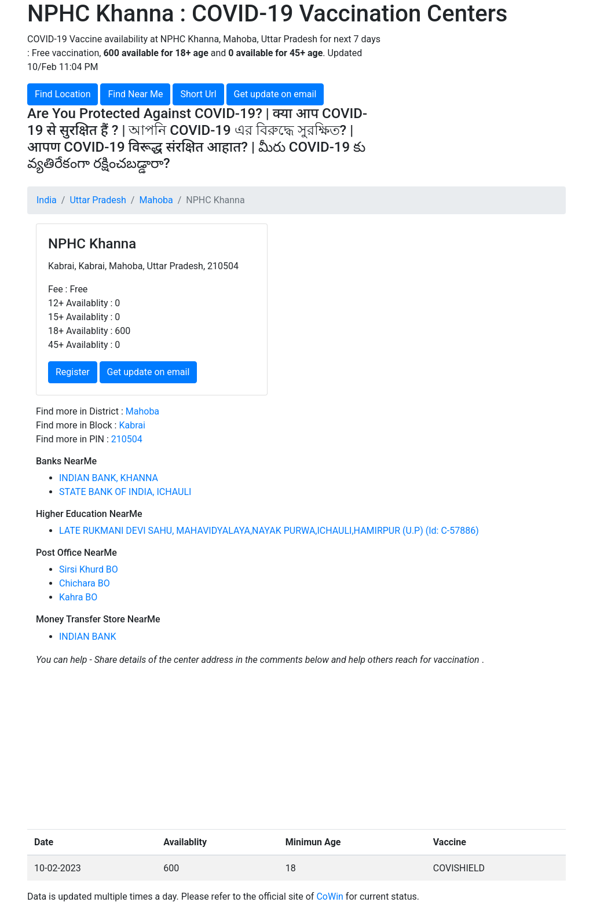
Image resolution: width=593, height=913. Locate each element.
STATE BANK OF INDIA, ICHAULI (125, 491)
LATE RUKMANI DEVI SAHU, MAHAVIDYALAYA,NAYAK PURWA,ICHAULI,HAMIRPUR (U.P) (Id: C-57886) (269, 530)
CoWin (329, 896)
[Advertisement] (482, 104)
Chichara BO (84, 583)
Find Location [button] (62, 94)
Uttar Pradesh (97, 200)
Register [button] (73, 371)
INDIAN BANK (87, 636)
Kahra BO (78, 597)
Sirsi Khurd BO (88, 569)
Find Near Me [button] (135, 94)
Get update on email (275, 94)
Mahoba (156, 200)
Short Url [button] (198, 94)
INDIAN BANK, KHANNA (108, 477)
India (46, 200)
